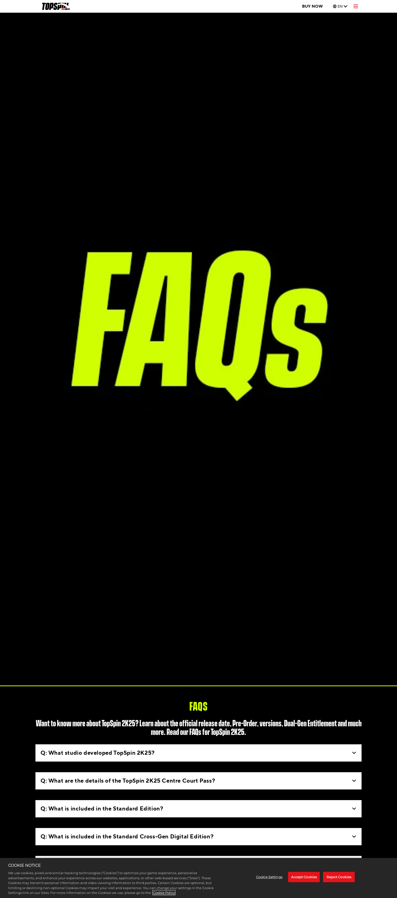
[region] (198, 878)
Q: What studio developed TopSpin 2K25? (198, 753)
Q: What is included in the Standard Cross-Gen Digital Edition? (198, 836)
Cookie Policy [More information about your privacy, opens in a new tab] (164, 893)
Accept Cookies (304, 877)
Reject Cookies (339, 877)
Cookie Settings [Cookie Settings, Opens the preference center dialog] (269, 877)
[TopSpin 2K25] (55, 6)
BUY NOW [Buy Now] (312, 6)
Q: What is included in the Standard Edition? (198, 808)
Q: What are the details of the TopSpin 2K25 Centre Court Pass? (198, 781)
